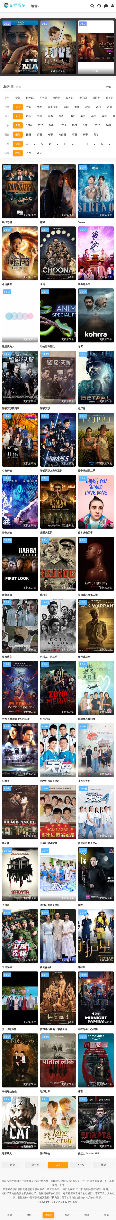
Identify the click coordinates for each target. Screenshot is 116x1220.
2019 (108, 125)
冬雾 (80, 346)
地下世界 (45, 1091)
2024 (51, 125)
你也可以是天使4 (87, 843)
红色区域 (45, 719)
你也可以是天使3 (49, 905)
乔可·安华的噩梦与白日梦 (16, 719)
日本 (72, 116)
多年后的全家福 (48, 843)
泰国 (93, 116)
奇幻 (109, 107)
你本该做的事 (85, 532)
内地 (28, 116)
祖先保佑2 (45, 967)
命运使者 (7, 284)
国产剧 (30, 97)
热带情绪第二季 (86, 470)
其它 (96, 134)
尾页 (103, 1164)
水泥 (42, 284)
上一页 (35, 1164)
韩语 (74, 134)
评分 (39, 153)
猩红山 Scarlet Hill (88, 1153)
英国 (104, 116)
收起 (109, 87)
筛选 (18, 87)
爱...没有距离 (9, 1029)
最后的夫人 (8, 346)
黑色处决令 (84, 656)
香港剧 (43, 97)
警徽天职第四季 (10, 408)
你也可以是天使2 (49, 781)
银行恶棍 (7, 222)
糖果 (42, 222)
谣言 (80, 1091)
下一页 (80, 1164)
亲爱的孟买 (46, 532)
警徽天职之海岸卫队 (51, 470)
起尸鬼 (81, 408)
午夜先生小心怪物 (88, 1029)
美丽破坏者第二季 (88, 594)
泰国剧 (83, 97)
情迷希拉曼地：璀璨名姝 (53, 1029)
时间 (17, 153)
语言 (7, 134)
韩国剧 (96, 97)
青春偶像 (53, 107)
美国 (82, 116)
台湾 (61, 116)
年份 (7, 125)
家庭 (76, 107)
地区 (7, 116)
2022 (74, 125)
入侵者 (5, 905)
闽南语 (62, 134)
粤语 (50, 134)
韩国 (39, 116)
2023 (63, 125)
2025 (40, 125)
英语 (39, 134)
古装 (28, 107)
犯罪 (87, 107)
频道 (35, 6)
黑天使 (5, 843)
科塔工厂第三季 (48, 656)
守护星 (81, 967)
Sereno (82, 222)
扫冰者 (5, 781)
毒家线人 (7, 1153)
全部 (17, 97)
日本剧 (69, 97)
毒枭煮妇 (7, 594)
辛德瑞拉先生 (9, 1091)
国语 (28, 134)
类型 (7, 97)
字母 (7, 143)
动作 (98, 107)
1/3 (58, 1164)
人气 (28, 153)
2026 (29, 125)
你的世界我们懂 (86, 719)
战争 (39, 107)
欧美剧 (109, 97)
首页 (12, 1164)
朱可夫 (43, 594)
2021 (86, 125)
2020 (97, 125)
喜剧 (66, 107)
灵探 (80, 905)
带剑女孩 (7, 532)
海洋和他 (45, 1153)
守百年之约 (84, 781)
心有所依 (7, 470)
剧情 (7, 107)
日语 (85, 134)
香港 (50, 116)
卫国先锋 (7, 967)
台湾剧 (56, 97)
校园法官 (7, 656)
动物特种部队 (47, 346)
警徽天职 (45, 408)
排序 (7, 153)
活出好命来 (84, 284)
